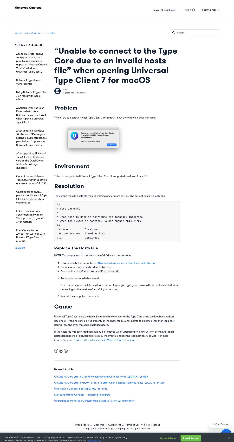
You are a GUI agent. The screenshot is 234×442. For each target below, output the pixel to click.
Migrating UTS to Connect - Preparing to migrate (82, 394)
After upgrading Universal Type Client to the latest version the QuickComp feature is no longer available (31, 160)
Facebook (56, 351)
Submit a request (210, 9)
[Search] (195, 32)
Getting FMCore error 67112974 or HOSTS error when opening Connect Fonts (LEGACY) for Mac (109, 382)
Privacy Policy (81, 424)
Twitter (61, 351)
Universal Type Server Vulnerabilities (28, 82)
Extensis (18, 33)
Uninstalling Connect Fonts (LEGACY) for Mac (80, 388)
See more (20, 247)
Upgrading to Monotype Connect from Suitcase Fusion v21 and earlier (94, 400)
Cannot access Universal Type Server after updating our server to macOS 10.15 (31, 180)
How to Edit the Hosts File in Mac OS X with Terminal (104, 340)
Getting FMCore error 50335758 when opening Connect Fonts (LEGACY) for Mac (101, 376)
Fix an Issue (51, 33)
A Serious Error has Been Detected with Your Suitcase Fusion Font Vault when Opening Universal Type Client (31, 115)
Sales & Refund (152, 424)
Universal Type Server (34, 33)
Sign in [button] (187, 9)
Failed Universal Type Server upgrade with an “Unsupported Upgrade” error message (30, 216)
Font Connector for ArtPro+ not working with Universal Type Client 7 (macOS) (30, 236)
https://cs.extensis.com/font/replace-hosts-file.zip (126, 263)
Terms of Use (132, 424)
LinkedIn (66, 351)
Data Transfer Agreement (107, 424)
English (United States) (164, 10)
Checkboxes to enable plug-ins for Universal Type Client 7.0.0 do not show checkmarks (31, 197)
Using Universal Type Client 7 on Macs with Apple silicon (31, 96)
